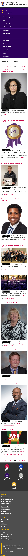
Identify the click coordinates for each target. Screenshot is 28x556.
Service (4, 53)
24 (10, 66)
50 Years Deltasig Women (8, 17)
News (5, 10)
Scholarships (4, 524)
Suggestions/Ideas (5, 507)
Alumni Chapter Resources (6, 534)
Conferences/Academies (7, 30)
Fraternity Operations (7, 46)
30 (24, 66)
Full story (3, 114)
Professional (5, 50)
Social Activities (6, 56)
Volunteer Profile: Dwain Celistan (10, 384)
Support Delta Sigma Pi (6, 503)
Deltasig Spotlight (6, 40)
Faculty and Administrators (7, 478)
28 (19, 66)
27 (17, 66)
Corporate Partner (6, 33)
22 (5, 66)
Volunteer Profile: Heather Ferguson (11, 302)
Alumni (4, 20)
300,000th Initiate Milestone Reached (11, 163)
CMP (2, 522)
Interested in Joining (14, 487)
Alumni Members (7, 469)
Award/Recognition (6, 23)
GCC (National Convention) (6, 509)
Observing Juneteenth (7, 429)
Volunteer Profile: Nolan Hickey (10, 350)
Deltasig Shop (4, 511)
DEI (3, 37)
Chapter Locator (4, 497)
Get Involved (3, 532)
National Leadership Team (6, 501)
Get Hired (3, 526)
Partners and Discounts (6, 513)
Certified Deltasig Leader (6, 539)
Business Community (21, 478)
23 (8, 66)
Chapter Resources (5, 519)
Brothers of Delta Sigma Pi (8, 27)
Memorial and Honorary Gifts (9, 274)
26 (15, 66)
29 (22, 66)
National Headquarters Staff (7, 499)
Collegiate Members (21, 469)
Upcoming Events (8, 13)
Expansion (4, 43)
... (1, 66)
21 (3, 66)
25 (12, 66)
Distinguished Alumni (5, 536)
